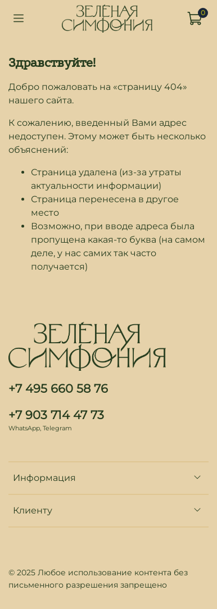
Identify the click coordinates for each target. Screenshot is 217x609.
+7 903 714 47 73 (56, 415)
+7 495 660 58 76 (58, 388)
